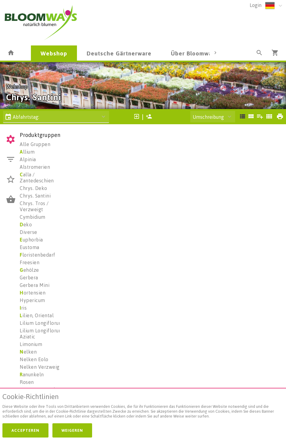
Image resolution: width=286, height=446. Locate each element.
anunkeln (32, 374)
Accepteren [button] (25, 430)
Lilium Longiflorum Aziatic (41, 334)
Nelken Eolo (34, 359)
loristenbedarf (37, 255)
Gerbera (29, 278)
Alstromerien (35, 167)
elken (28, 352)
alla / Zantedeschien (37, 177)
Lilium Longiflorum (41, 323)
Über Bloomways (194, 53)
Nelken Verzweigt (41, 367)
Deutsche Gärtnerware (119, 53)
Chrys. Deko (33, 188)
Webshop (54, 53)
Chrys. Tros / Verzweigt (34, 206)
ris (23, 308)
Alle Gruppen (35, 144)
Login (255, 5)
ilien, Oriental (37, 315)
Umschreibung (208, 117)
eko (26, 224)
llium (27, 152)
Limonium (31, 344)
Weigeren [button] (72, 430)
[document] (143, 407)
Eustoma (29, 247)
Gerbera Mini (34, 285)
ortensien (32, 293)
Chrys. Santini (35, 196)
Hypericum (32, 300)
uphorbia (31, 240)
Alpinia (28, 159)
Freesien (29, 262)
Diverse (28, 232)
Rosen (27, 382)
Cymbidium (32, 217)
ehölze (29, 270)
